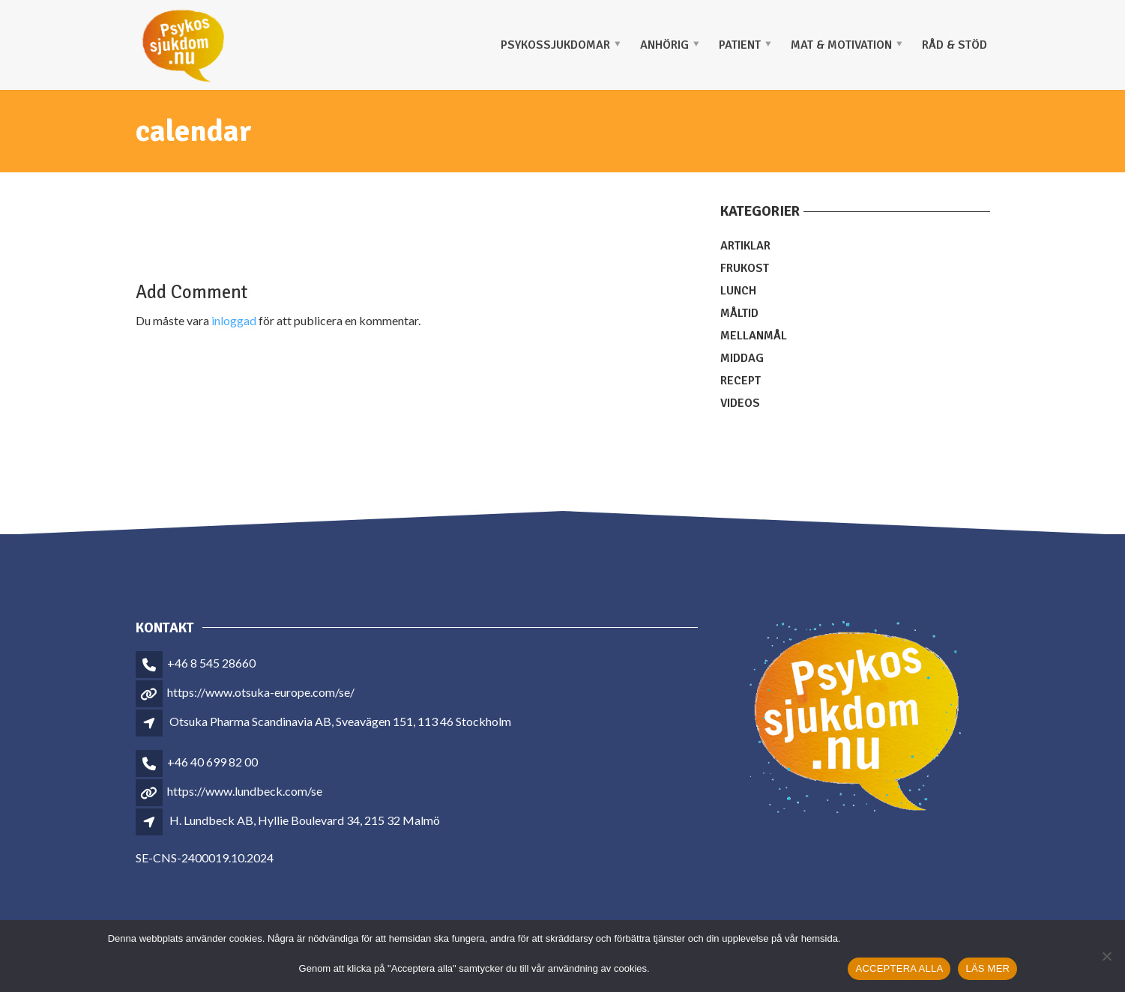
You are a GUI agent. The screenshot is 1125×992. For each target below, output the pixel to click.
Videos (740, 403)
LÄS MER (987, 968)
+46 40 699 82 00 (212, 761)
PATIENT (740, 44)
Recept (740, 380)
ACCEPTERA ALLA (899, 968)
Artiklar (745, 245)
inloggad (233, 320)
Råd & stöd (954, 44)
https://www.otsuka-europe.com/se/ (261, 692)
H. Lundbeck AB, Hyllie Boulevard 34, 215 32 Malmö (304, 820)
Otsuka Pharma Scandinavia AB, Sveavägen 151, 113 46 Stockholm (340, 721)
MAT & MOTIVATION (841, 44)
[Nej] (1106, 956)
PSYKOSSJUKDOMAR (555, 44)
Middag (742, 358)
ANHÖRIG (664, 44)
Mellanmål (753, 335)
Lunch (738, 290)
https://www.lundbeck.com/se (244, 791)
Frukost (744, 268)
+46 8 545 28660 (211, 663)
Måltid (739, 313)
